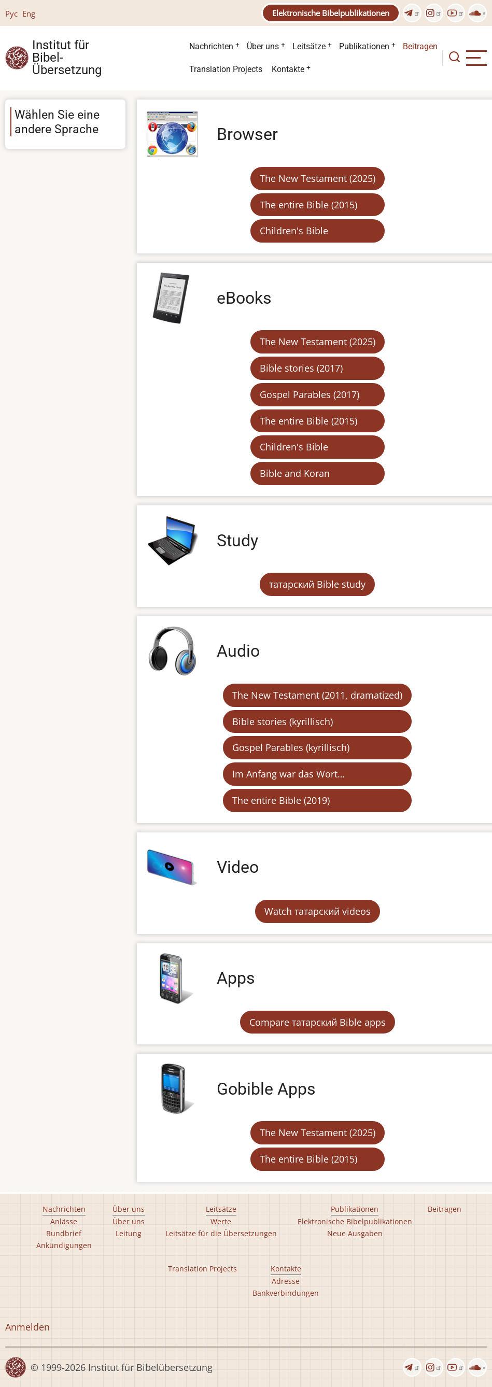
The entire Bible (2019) (281, 800)
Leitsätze (309, 46)
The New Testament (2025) (317, 178)
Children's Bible (294, 230)
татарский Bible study (317, 584)
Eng (28, 13)
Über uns (263, 46)
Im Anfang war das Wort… (288, 774)
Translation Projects (225, 69)
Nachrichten (211, 46)
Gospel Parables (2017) (309, 394)
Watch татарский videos (317, 911)
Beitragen (420, 46)
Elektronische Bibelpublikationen (330, 13)
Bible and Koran (295, 473)
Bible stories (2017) (301, 368)
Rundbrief (63, 1233)
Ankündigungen (64, 1245)
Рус (11, 13)
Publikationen (364, 46)
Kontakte (288, 69)
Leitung (129, 1233)
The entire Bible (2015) (308, 205)
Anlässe (63, 1221)
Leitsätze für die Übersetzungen (221, 1233)
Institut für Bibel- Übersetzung (67, 58)
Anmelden (27, 1327)
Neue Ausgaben (355, 1233)
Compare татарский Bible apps (317, 1022)
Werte (220, 1221)
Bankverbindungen (285, 1293)
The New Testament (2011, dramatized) (317, 695)
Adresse (286, 1281)
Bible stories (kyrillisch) (282, 721)
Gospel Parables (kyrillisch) (290, 747)
